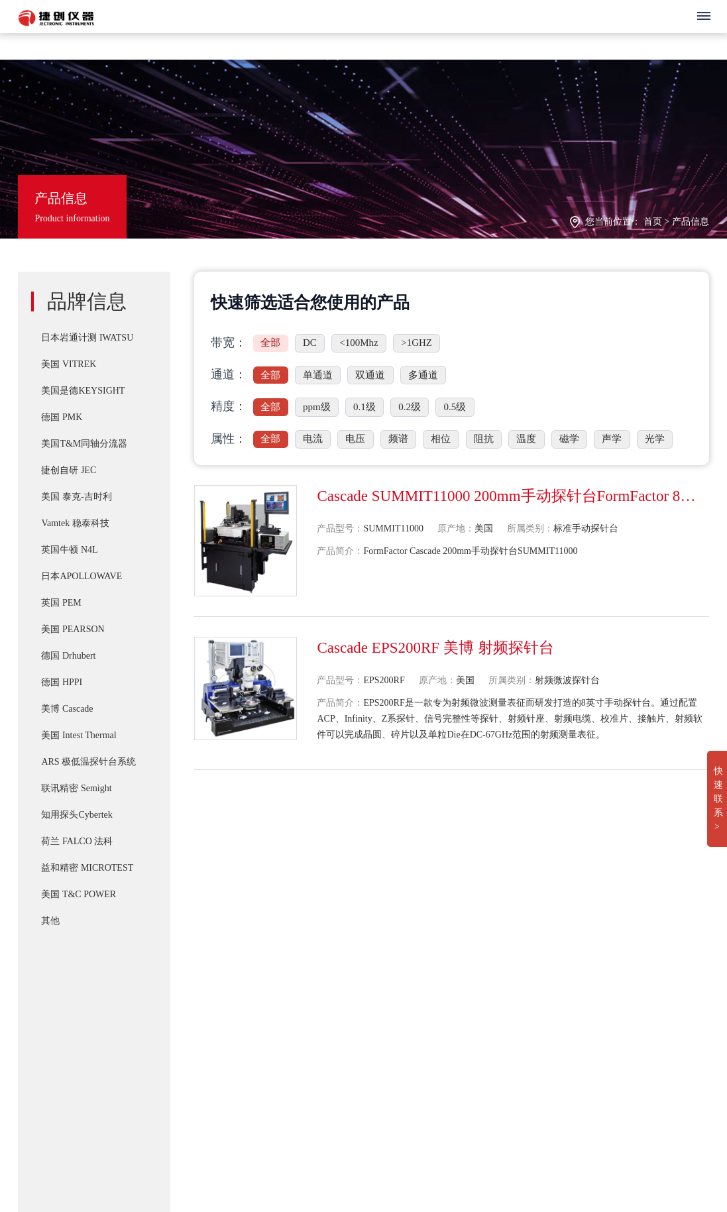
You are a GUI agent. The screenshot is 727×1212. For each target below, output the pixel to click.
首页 (652, 222)
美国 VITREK (68, 364)
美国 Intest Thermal (78, 735)
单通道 (318, 375)
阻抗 (484, 438)
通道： (229, 374)
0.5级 (455, 407)
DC (310, 342)
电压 (355, 438)
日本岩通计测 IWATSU (87, 338)
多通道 (423, 375)
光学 (655, 438)
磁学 (569, 438)
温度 (526, 438)
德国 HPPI (61, 682)
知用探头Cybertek (76, 815)
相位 (441, 438)
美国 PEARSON (72, 629)
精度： (229, 406)
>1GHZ (416, 342)
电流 (313, 438)
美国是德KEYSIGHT (83, 391)
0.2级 (409, 407)
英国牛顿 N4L (69, 550)
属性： (229, 438)
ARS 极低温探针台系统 (88, 762)
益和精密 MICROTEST (87, 868)
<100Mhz (358, 342)
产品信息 (690, 222)
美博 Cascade (67, 709)
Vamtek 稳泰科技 (75, 523)
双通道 (370, 375)
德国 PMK (61, 417)
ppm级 (317, 407)
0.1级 (364, 407)
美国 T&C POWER (78, 894)
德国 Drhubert (68, 656)
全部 (270, 342)
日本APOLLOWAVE (81, 576)
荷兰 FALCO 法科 (77, 841)
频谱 (398, 438)
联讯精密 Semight (76, 788)
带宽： (229, 342)
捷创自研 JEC (68, 470)
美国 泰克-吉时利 (76, 497)
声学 (612, 438)
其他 (50, 921)
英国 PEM (61, 603)
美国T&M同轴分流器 (84, 444)
